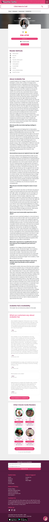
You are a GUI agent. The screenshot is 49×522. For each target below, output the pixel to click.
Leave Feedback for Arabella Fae (19, 398)
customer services (21, 503)
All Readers (15, 11)
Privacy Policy (11, 489)
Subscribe (24, 469)
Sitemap (29, 516)
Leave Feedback (24, 44)
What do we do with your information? (14, 494)
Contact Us (28, 477)
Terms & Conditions (13, 492)
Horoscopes (11, 483)
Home (10, 11)
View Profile (19, 423)
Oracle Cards (21, 11)
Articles (10, 482)
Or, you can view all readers (24, 452)
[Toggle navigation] (47, 2)
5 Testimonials (24, 41)
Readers (10, 480)
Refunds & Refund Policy (14, 490)
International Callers (21, 516)
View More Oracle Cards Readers (24, 448)
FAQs (26, 479)
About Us (10, 479)
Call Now (24, 38)
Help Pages (28, 480)
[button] (24, 6)
